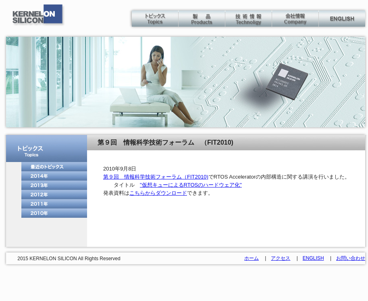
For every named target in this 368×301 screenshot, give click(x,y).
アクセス (280, 258)
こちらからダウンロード (158, 193)
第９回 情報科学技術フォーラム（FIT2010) (155, 177)
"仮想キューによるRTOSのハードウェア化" (191, 185)
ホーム (251, 258)
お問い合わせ (350, 258)
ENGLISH (313, 258)
